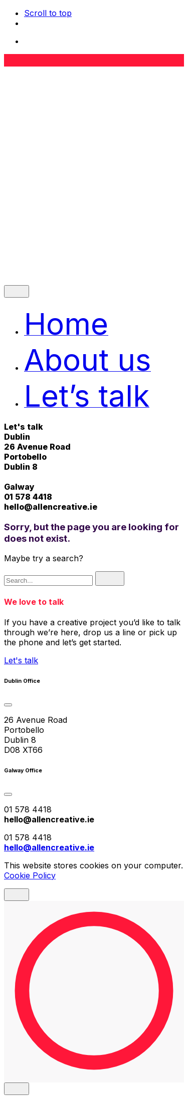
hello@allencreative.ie (50, 507)
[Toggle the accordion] (8, 704)
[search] (109, 578)
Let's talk (21, 660)
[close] (16, 291)
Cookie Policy (30, 875)
